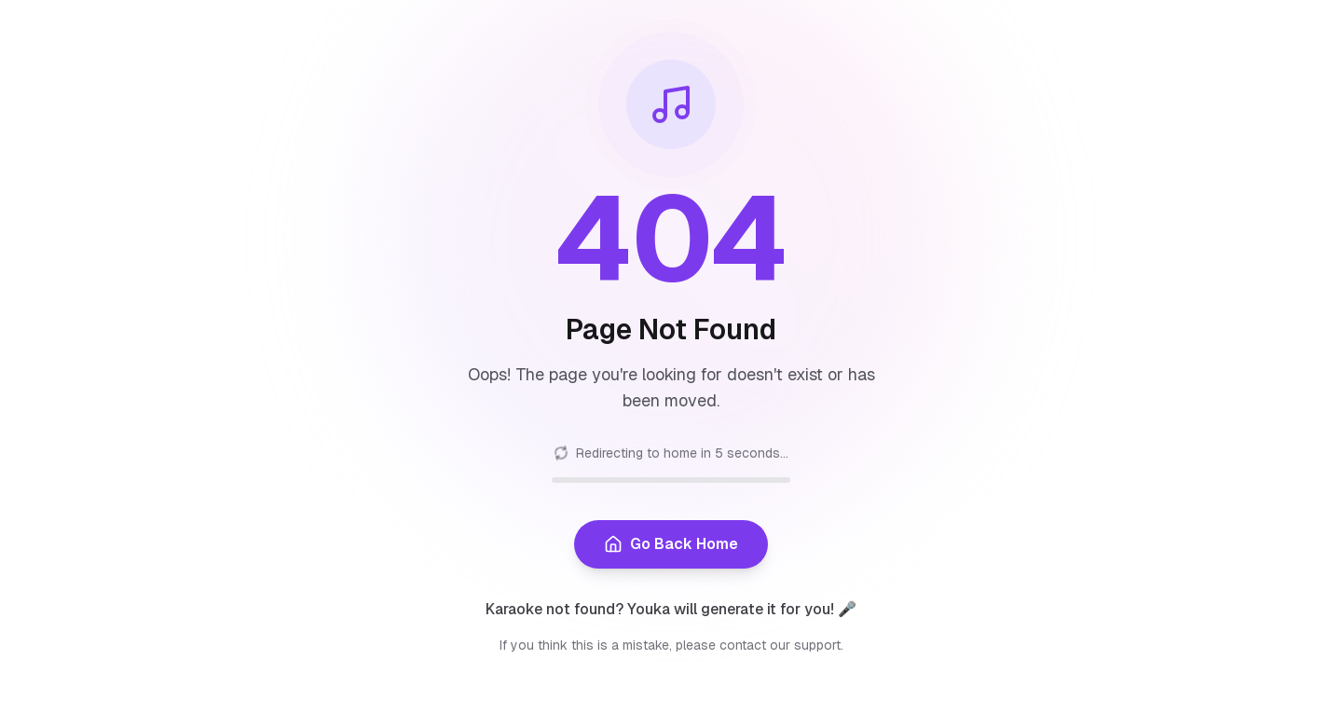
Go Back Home (671, 544)
